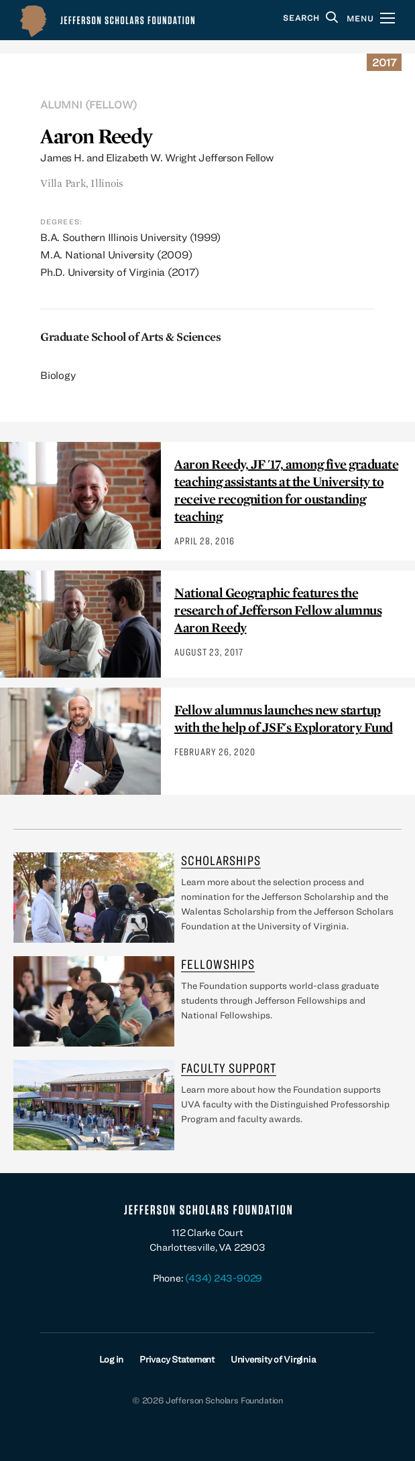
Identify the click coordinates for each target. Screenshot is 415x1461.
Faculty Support (228, 1067)
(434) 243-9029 (223, 1278)
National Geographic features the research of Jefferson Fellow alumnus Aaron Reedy (277, 610)
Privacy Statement (177, 1359)
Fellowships (218, 964)
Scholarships (221, 860)
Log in (111, 1359)
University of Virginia (273, 1359)
